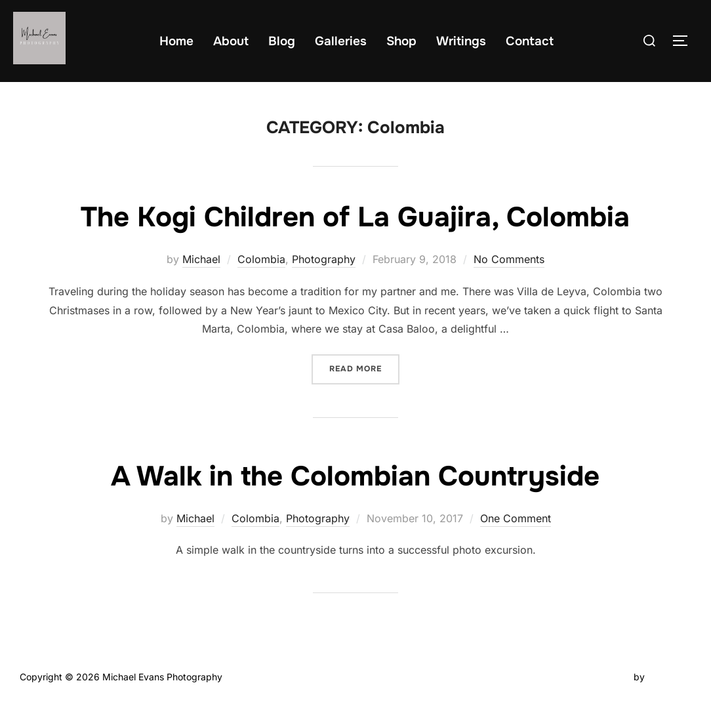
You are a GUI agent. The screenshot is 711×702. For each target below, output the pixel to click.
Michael (201, 259)
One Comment (515, 518)
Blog (281, 41)
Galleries (341, 41)
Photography (324, 259)
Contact (530, 41)
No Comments (509, 259)
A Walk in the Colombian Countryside (355, 476)
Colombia (261, 259)
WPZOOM (669, 676)
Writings (461, 41)
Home (176, 41)
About (231, 41)
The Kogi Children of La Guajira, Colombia (355, 217)
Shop (401, 41)
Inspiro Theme (600, 676)
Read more (364, 364)
